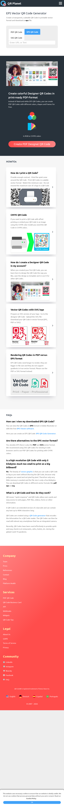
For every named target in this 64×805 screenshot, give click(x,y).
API (4, 606)
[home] (3, 3)
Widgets (6, 615)
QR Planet (14, 3)
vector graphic (27, 471)
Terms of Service (9, 643)
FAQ (7, 679)
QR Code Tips (8, 620)
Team (5, 561)
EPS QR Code (32, 32)
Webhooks (7, 611)
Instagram (10, 666)
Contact (6, 574)
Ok (32, 802)
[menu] (60, 3)
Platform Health (9, 583)
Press (5, 566)
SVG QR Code (16, 38)
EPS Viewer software (25, 428)
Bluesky (9, 671)
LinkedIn (9, 662)
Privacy (6, 647)
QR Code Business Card (12, 602)
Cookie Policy (31, 798)
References (7, 570)
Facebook (9, 675)
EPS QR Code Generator (46, 433)
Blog (5, 579)
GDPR (5, 639)
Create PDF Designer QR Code (32, 144)
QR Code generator (38, 515)
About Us (6, 634)
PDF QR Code (16, 32)
